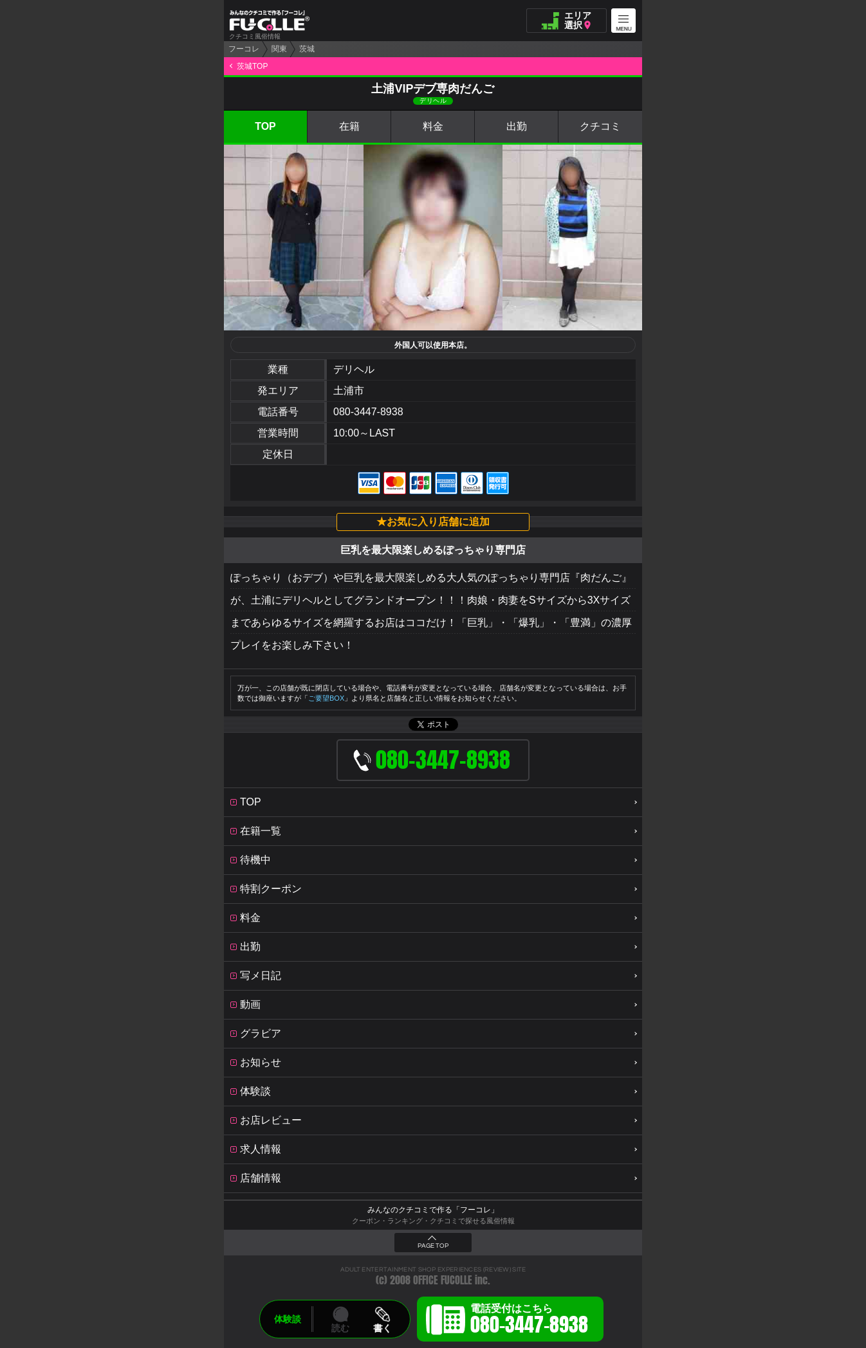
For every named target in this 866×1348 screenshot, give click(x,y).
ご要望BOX (326, 698)
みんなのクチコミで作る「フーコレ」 (433, 1209)
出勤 (516, 126)
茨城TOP (252, 66)
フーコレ (243, 48)
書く (382, 1328)
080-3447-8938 (368, 411)
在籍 (349, 126)
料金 (433, 126)
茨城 (307, 48)
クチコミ (600, 126)
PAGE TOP (433, 1246)
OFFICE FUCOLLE (442, 1280)
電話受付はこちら (529, 1321)
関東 (279, 48)
